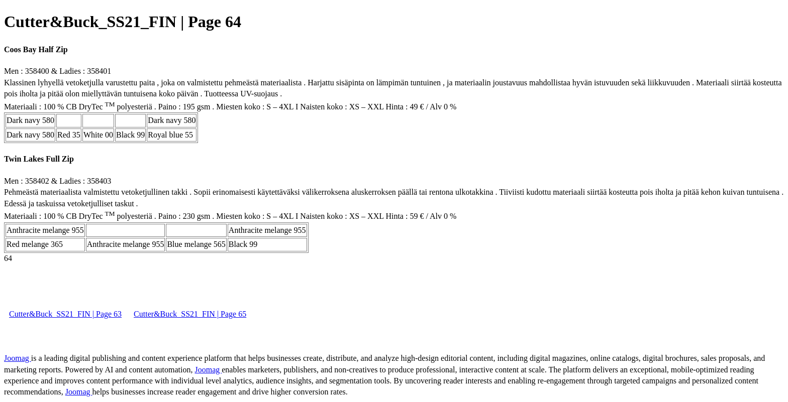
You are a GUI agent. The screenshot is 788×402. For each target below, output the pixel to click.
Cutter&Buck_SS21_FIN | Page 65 (190, 314)
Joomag (17, 358)
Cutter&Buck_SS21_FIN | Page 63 (65, 314)
